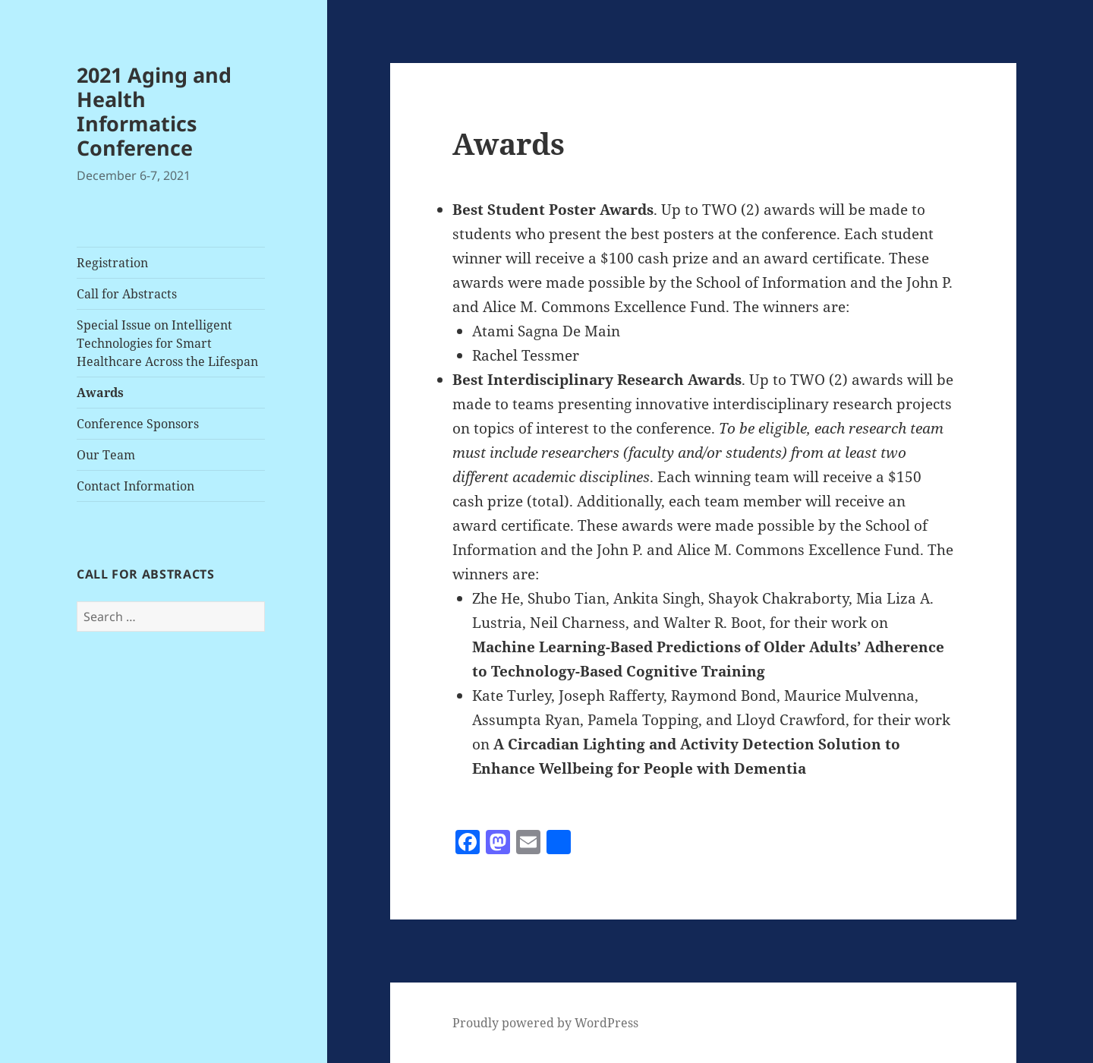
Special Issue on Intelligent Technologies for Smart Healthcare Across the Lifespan (167, 343)
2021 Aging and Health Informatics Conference (154, 111)
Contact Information (135, 486)
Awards (100, 392)
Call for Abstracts (127, 293)
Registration (112, 262)
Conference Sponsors (138, 423)
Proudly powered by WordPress (545, 1022)
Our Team (106, 454)
